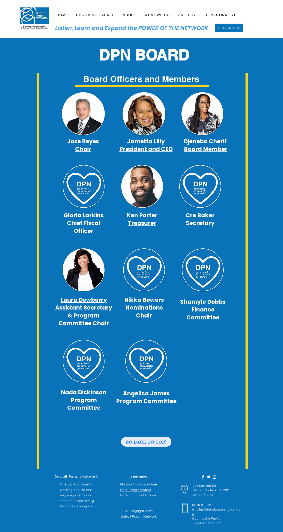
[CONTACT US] (229, 28)
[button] (130, 15)
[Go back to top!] (146, 442)
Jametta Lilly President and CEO (146, 145)
